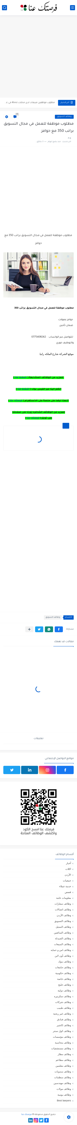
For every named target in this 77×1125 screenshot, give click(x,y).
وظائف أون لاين (63, 955)
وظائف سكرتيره (62, 996)
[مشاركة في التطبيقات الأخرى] (29, 629)
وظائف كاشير (64, 1025)
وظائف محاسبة (63, 1042)
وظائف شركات (63, 1002)
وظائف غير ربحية (62, 1013)
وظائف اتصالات (63, 909)
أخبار (68, 863)
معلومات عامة (63, 897)
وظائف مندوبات (63, 1071)
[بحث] (4, 7)
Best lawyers (64, 1100)
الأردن (68, 874)
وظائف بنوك (64, 961)
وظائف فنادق (64, 1019)
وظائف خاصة (64, 978)
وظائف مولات (64, 1088)
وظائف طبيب (64, 1007)
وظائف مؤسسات (62, 1036)
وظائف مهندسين (62, 1083)
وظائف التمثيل (63, 926)
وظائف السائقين (62, 932)
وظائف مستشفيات (61, 1048)
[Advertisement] (38, 57)
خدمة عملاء (65, 886)
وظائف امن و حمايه (61, 950)
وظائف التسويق (64, 117)
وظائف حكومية (63, 973)
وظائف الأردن (64, 915)
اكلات (68, 869)
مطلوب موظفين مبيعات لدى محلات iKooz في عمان (29, 102)
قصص (68, 892)
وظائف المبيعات (62, 944)
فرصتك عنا (16, 401)
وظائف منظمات (62, 1077)
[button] (59, 629)
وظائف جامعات (63, 967)
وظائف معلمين (63, 1065)
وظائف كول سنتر (62, 1031)
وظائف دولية (64, 990)
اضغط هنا (21, 377)
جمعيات (67, 880)
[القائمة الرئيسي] (72, 7)
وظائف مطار (64, 1054)
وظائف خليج (64, 984)
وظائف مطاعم (63, 1060)
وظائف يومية (64, 1094)
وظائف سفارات (63, 903)
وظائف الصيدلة (63, 938)
